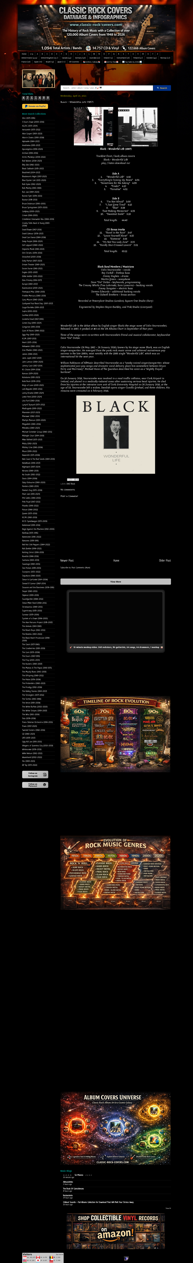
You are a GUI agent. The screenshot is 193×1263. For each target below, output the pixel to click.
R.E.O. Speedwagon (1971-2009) (34, 521)
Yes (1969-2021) (28, 761)
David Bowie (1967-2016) (32, 230)
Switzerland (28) (123, 58)
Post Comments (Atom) (81, 568)
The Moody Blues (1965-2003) (34, 672)
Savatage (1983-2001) (31, 564)
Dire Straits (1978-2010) (32, 253)
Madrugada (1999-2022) (32, 408)
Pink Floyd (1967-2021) (31, 502)
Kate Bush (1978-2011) (31, 381)
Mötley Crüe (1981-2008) (32, 447)
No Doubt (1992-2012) (31, 475)
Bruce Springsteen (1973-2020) (34, 207)
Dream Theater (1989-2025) (33, 265)
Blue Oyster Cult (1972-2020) (34, 180)
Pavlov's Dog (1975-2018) (32, 490)
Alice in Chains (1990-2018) (33, 138)
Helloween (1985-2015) (31, 346)
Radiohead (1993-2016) (31, 525)
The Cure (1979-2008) (31, 652)
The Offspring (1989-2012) (33, 676)
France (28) (26, 62)
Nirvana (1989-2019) (30, 471)
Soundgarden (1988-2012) (32, 599)
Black (73, 484)
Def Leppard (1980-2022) (32, 245)
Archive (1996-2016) (30, 153)
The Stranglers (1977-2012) (33, 695)
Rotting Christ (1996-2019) (33, 552)
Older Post (165, 560)
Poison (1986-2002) (30, 510)
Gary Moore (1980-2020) (32, 300)
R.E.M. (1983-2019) (29, 517)
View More (115, 581)
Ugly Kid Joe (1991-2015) (32, 742)
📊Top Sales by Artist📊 (132, 62)
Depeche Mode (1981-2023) (33, 249)
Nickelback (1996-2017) (31, 463)
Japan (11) (61, 62)
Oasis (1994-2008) (29, 478)
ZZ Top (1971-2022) (29, 765)
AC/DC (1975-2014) (30, 126)
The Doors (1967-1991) (31, 656)
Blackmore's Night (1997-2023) (34, 176)
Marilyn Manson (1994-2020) (34, 420)
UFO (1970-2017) (28, 738)
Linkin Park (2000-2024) (32, 397)
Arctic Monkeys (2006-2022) (34, 157)
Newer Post (67, 560)
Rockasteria (67, 1195)
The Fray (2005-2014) (31, 660)
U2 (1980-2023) (28, 734)
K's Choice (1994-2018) (31, 370)
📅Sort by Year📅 (111, 62)
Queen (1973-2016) (29, 513)
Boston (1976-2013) (29, 200)
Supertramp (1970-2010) (32, 611)
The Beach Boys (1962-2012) (33, 630)
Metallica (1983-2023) (31, 428)
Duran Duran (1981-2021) (32, 268)
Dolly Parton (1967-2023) (32, 261)
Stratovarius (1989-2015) (32, 607)
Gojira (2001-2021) (29, 311)
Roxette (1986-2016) (30, 556)
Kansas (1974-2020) (30, 373)
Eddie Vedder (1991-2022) (32, 276)
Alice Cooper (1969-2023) (32, 134)
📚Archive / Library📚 (91, 62)
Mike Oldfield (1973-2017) (32, 440)
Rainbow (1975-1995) (30, 533)
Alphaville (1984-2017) (31, 141)
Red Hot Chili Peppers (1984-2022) (36, 545)
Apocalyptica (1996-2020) (32, 149)
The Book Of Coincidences (73, 1189)
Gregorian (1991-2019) (31, 327)
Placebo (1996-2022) (30, 506)
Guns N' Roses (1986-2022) (33, 331)
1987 (68, 484)
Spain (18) (38, 62)
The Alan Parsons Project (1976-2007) (37, 622)
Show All (168, 1208)
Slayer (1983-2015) (29, 591)
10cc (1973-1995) (28, 118)
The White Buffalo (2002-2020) (35, 707)
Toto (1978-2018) (29, 718)
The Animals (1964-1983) (31, 626)
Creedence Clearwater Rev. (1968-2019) (38, 219)
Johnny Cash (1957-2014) (32, 366)
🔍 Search (162, 88)
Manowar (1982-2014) (31, 416)
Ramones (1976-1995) (30, 541)
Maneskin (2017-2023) (31, 412)
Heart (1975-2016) (29, 342)
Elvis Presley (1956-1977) (32, 280)
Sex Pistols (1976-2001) (31, 568)
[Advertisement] (105, 74)
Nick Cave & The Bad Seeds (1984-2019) (38, 459)
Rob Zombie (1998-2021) (31, 548)
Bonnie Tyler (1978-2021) (32, 196)
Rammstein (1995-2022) (31, 537)
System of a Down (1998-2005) (35, 618)
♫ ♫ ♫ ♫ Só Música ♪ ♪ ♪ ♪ (77, 1175)
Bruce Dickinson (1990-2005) (34, 204)
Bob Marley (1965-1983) (31, 188)
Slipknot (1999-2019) (30, 595)
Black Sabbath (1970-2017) (33, 169)
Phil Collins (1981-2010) (31, 498)
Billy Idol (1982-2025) (30, 165)
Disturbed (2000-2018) (31, 257)
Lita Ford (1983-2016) (31, 401)
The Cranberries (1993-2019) (33, 648)
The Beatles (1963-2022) (32, 634)
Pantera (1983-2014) (30, 486)
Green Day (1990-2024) (31, 323)
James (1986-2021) (29, 354)
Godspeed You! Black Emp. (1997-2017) (37, 303)
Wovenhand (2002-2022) (32, 757)
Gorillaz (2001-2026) (30, 315)
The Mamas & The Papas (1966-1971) (37, 668)
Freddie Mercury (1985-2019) (34, 296)
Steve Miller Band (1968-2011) (34, 603)
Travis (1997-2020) (29, 726)
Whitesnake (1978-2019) (31, 749)
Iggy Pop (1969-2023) (31, 335)
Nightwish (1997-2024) (31, 467)
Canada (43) (66, 58)
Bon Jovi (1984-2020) (30, 192)
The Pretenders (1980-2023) (33, 683)
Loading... (115, 1020)
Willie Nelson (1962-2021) (32, 753)
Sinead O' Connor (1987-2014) (34, 583)
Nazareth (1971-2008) (31, 455)
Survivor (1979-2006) (30, 615)
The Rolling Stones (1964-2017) (34, 691)
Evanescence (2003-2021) (32, 288)
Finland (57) (138, 58)
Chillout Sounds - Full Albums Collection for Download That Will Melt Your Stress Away (98, 1202)
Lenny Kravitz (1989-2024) (33, 393)
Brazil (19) (50, 62)
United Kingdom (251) (49, 58)
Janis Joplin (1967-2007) (31, 358)
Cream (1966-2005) (30, 215)
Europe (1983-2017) (30, 284)
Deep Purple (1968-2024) (32, 241)
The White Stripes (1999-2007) (34, 711)
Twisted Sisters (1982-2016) (33, 730)
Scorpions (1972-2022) (31, 572)
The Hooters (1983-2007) (32, 664)
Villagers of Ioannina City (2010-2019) (37, 746)
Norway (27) (165, 58)
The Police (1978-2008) (31, 679)
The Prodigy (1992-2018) (32, 687)
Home (24, 54)
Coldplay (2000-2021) (31, 211)
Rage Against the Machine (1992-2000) (38, 529)
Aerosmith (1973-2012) (31, 130)
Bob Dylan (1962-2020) (31, 184)
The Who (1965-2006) (31, 714)
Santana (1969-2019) (30, 560)
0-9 (31, 54)
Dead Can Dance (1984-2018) (34, 237)
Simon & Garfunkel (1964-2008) (35, 580)
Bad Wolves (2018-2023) (32, 161)
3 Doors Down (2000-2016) (33, 122)
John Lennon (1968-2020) (32, 362)
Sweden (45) (151, 58)
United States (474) (29, 58)
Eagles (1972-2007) (30, 272)
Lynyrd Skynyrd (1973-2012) (33, 405)
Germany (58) (80, 58)
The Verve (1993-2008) (31, 703)
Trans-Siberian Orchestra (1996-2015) (37, 722)
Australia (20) (94, 58)
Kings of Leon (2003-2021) (33, 385)
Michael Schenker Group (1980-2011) (37, 432)
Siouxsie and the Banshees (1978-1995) (38, 587)
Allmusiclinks (68, 1182)
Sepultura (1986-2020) (31, 576)
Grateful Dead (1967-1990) (33, 319)
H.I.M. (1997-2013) (29, 339)
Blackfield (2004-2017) (31, 172)
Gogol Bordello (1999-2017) (33, 307)
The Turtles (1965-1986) (31, 699)
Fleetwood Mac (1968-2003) (33, 292)
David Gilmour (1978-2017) (32, 234)
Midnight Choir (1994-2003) (33, 436)
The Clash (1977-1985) (31, 644)
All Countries (74, 62)
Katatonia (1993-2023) (31, 377)
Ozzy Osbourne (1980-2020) (33, 482)
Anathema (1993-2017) (31, 145)
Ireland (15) (108, 58)
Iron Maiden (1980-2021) (32, 350)
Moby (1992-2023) (29, 443)
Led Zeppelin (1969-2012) (32, 389)
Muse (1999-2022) (29, 451)
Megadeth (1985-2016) (31, 424)
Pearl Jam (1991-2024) (31, 494)
